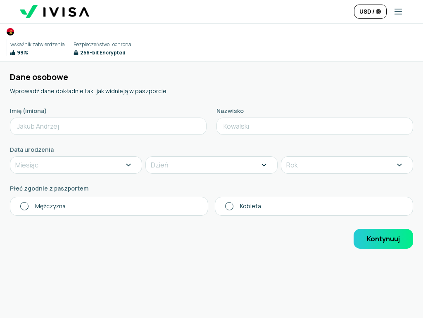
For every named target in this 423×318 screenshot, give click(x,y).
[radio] (109, 206)
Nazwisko (230, 111)
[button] (395, 11)
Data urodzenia (32, 149)
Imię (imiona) (28, 111)
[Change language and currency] (370, 12)
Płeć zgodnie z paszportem (49, 188)
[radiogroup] (211, 206)
